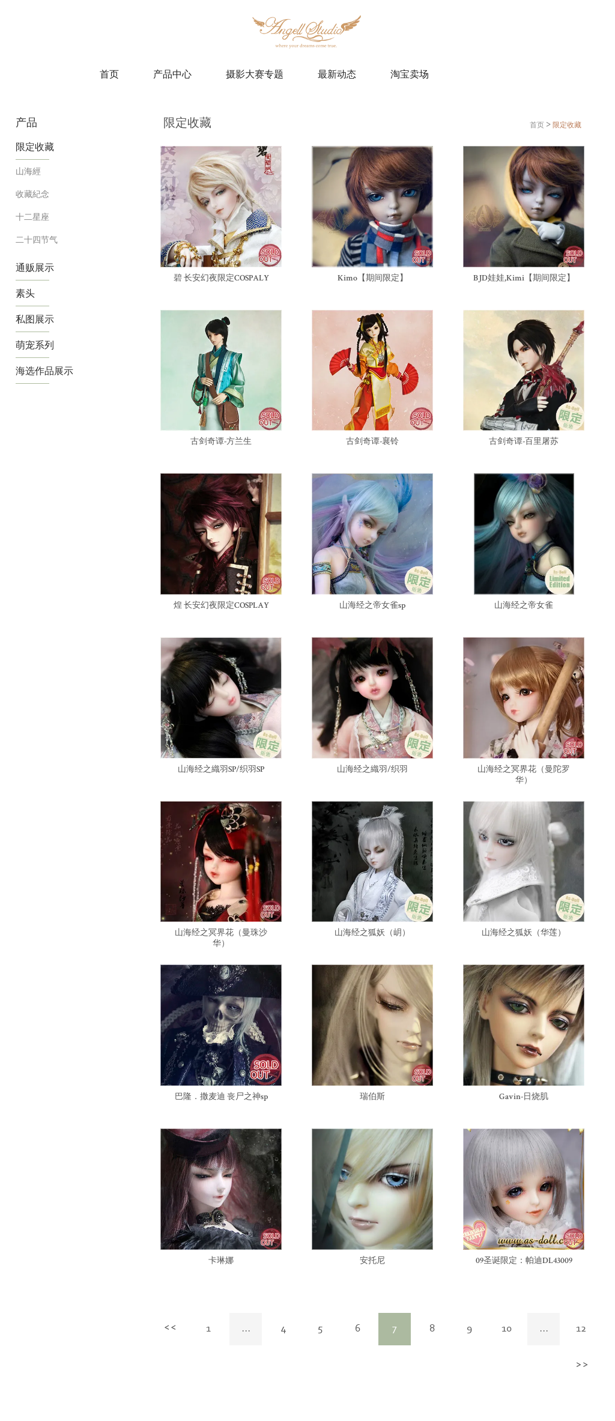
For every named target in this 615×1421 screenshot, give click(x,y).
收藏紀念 (32, 193)
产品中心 (172, 75)
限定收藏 (35, 146)
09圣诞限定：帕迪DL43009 (524, 1261)
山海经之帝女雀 (523, 606)
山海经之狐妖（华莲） (524, 933)
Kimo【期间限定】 (373, 278)
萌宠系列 (35, 344)
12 (581, 1329)
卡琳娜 (221, 1261)
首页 (109, 75)
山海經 (28, 171)
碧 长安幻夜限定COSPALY (221, 278)
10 (506, 1329)
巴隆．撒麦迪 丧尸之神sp (221, 1097)
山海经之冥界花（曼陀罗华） (523, 775)
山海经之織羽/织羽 (372, 770)
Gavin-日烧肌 (523, 1097)
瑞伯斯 (372, 1097)
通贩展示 (35, 267)
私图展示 (35, 319)
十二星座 (32, 216)
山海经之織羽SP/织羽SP (221, 770)
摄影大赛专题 (254, 75)
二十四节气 (37, 239)
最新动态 (337, 75)
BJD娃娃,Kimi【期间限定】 (524, 278)
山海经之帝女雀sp (372, 606)
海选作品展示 (44, 370)
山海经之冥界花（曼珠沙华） (221, 938)
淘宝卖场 (409, 75)
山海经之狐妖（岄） (372, 933)
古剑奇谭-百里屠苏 (524, 442)
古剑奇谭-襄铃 (372, 442)
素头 (25, 293)
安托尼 (372, 1261)
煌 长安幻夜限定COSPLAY (221, 606)
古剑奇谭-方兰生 (221, 442)
